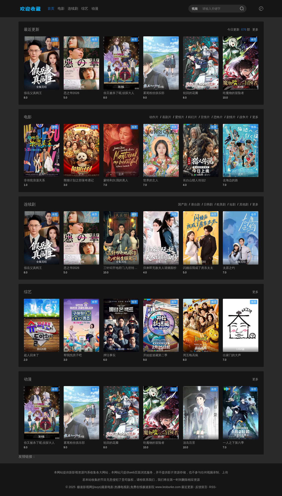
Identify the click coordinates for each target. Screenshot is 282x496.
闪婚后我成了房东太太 (198, 268)
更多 (255, 29)
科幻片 (192, 117)
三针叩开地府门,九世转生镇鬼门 (121, 268)
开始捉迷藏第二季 (155, 355)
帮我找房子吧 (73, 355)
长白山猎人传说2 (194, 180)
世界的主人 (150, 180)
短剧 (233, 204)
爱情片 (179, 117)
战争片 (243, 117)
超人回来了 (31, 355)
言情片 (205, 117)
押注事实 (109, 355)
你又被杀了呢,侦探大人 (118, 93)
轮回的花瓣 (190, 93)
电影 (61, 8)
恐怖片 (218, 117)
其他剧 (243, 204)
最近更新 (187, 487)
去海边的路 (230, 180)
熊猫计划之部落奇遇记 (79, 180)
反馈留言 (201, 487)
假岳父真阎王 (33, 93)
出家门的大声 (232, 355)
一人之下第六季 (233, 442)
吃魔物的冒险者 (233, 93)
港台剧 (195, 204)
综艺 (84, 8)
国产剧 (182, 204)
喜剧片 (166, 117)
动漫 (94, 8)
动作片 (153, 117)
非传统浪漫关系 (34, 180)
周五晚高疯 (190, 355)
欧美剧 (221, 204)
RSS (212, 487)
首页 (51, 8)
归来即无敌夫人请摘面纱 (159, 268)
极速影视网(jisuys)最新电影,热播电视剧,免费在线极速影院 (115, 487)
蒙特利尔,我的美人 (115, 180)
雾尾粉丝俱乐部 (153, 93)
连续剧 (73, 8)
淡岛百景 (189, 442)
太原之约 (229, 268)
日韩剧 (208, 204)
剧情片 (231, 117)
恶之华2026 (71, 93)
